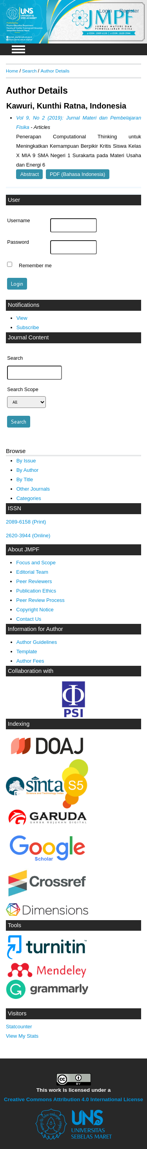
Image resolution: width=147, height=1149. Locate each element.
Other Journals (33, 489)
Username (18, 220)
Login (105, 11)
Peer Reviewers (34, 581)
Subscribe (27, 327)
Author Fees (30, 661)
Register (129, 11)
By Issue (26, 461)
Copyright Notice (34, 610)
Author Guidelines (36, 642)
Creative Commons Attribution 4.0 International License (73, 1099)
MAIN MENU (18, 49)
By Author (27, 470)
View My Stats (22, 1036)
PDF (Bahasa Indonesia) (77, 174)
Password (18, 242)
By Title (24, 479)
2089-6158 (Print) (26, 522)
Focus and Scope (35, 562)
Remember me (35, 265)
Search (29, 70)
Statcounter (19, 1026)
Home (12, 70)
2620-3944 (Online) (28, 535)
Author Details (54, 70)
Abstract (29, 174)
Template (26, 651)
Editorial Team (32, 572)
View (21, 318)
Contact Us (28, 619)
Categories (28, 498)
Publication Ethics (36, 591)
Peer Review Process (40, 600)
